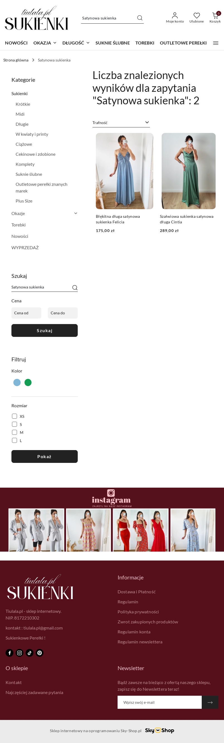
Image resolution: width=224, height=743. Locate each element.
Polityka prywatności (138, 611)
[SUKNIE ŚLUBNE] (113, 43)
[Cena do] (63, 313)
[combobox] (121, 122)
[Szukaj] (75, 288)
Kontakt (14, 682)
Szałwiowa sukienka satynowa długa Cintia (187, 219)
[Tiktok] (29, 653)
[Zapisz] (210, 702)
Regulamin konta (134, 631)
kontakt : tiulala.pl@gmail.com (34, 627)
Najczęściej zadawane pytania (34, 692)
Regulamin (128, 601)
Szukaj (44, 330)
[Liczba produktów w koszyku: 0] (215, 18)
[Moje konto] (175, 18)
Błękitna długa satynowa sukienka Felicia (118, 219)
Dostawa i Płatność (136, 591)
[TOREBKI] (144, 43)
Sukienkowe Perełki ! (25, 637)
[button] (45, 43)
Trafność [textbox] (100, 122)
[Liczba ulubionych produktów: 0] (196, 18)
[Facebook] (9, 653)
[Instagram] (19, 653)
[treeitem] (44, 93)
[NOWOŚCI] (16, 43)
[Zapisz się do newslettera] (160, 702)
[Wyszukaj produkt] (112, 18)
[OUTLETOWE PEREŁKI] (183, 43)
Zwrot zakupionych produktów (148, 621)
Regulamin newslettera (140, 641)
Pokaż (44, 456)
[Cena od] (26, 313)
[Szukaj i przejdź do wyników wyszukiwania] (140, 18)
